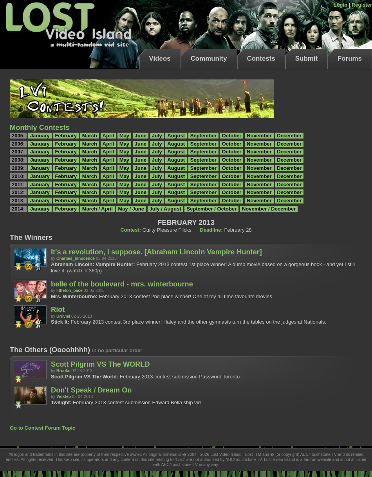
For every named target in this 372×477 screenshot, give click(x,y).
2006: (18, 144)
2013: (18, 200)
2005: (18, 136)
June (140, 136)
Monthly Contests (40, 127)
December (289, 136)
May (124, 136)
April (108, 136)
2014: (18, 209)
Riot (58, 309)
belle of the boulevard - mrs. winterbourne (122, 284)
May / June (131, 209)
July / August (165, 209)
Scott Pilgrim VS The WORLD (100, 364)
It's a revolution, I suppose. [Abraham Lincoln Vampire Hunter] (156, 252)
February (66, 136)
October (232, 136)
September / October (211, 209)
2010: (18, 176)
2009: (18, 168)
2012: (18, 192)
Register (362, 5)
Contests (261, 58)
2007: (18, 152)
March (89, 136)
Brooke (63, 371)
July (157, 136)
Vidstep (63, 396)
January (40, 136)
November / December (269, 209)
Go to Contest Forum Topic (42, 428)
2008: (18, 160)
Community (209, 58)
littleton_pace (69, 290)
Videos (160, 58)
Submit (306, 58)
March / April (97, 209)
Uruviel (63, 316)
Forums (350, 58)
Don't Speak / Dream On (91, 390)
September (203, 136)
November (259, 136)
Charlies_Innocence (75, 258)
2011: (18, 184)
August (176, 136)
